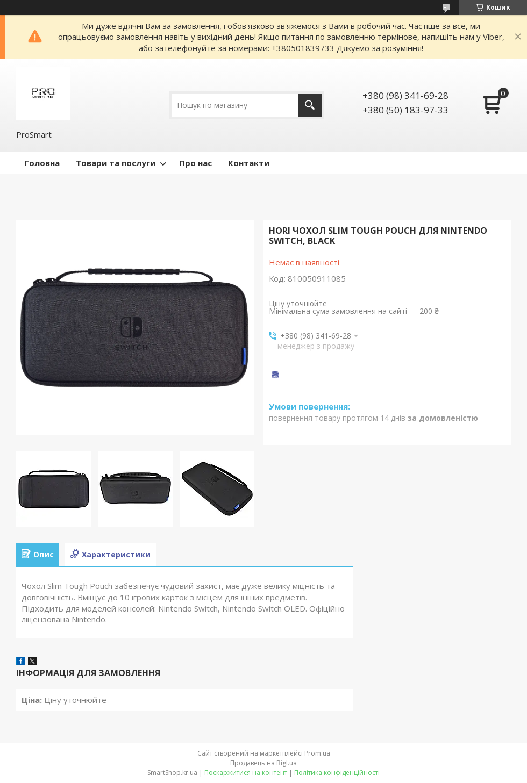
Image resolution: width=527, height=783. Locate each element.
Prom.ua (317, 753)
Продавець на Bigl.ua (263, 762)
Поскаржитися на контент (245, 772)
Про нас (195, 162)
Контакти (248, 162)
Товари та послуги (115, 162)
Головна (42, 162)
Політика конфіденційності (337, 772)
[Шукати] (310, 105)
